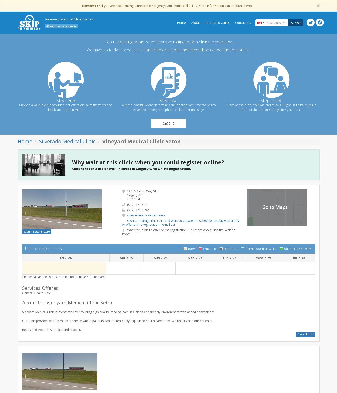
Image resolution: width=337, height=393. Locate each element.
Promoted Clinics (217, 22)
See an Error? (305, 334)
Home (181, 22)
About (195, 22)
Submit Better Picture (37, 231)
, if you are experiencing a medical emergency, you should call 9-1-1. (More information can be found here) (167, 6)
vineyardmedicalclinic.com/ (146, 215)
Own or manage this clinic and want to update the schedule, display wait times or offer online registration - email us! (180, 222)
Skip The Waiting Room (61, 26)
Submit (295, 23)
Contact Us (243, 22)
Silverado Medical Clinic (67, 141)
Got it (168, 123)
